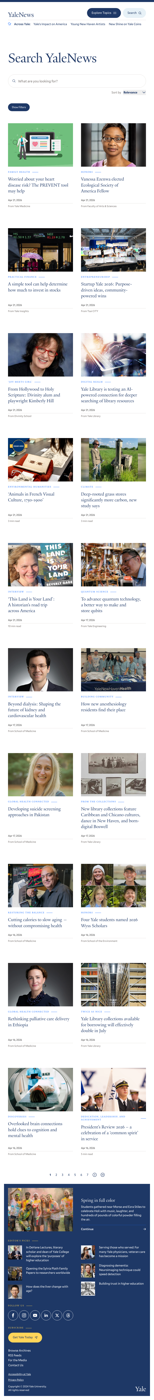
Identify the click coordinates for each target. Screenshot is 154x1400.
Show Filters (19, 107)
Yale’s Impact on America (50, 24)
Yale (140, 1389)
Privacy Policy (16, 1380)
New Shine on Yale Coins (125, 24)
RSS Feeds (14, 1355)
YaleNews (21, 15)
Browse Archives (19, 1351)
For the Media (17, 1360)
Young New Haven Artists (88, 24)
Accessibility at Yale (19, 1374)
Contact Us (15, 1365)
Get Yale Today (25, 1337)
